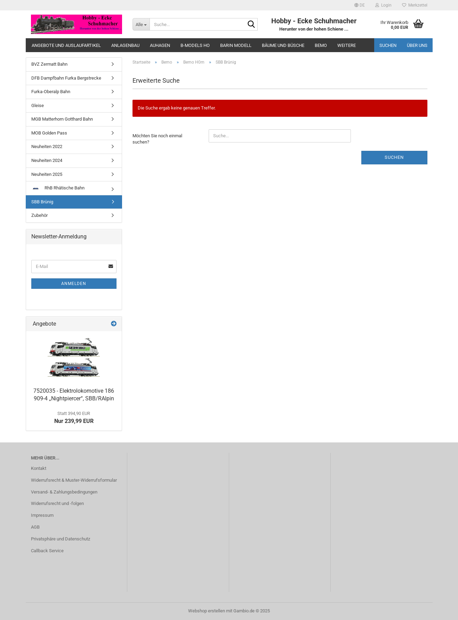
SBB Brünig (42, 201)
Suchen (387, 45)
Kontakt (38, 468)
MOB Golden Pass (49, 133)
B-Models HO (195, 45)
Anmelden (73, 283)
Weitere (346, 45)
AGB (35, 527)
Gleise (37, 105)
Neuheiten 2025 (46, 174)
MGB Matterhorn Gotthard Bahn (62, 119)
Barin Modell (235, 45)
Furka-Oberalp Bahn (50, 91)
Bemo (321, 45)
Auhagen (160, 45)
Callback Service (47, 550)
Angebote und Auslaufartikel (66, 45)
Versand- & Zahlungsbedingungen (64, 492)
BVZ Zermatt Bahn (49, 64)
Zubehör (39, 215)
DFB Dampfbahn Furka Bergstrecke (66, 78)
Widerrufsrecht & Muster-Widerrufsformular (74, 480)
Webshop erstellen (206, 610)
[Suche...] (141, 24)
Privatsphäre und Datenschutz (60, 538)
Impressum (42, 515)
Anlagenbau (125, 45)
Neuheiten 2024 (46, 160)
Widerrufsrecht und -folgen (57, 503)
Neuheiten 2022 (46, 146)
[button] (359, 5)
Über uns (417, 45)
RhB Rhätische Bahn (58, 187)
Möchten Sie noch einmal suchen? (157, 139)
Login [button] (383, 5)
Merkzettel (414, 5)
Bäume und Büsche (283, 45)
